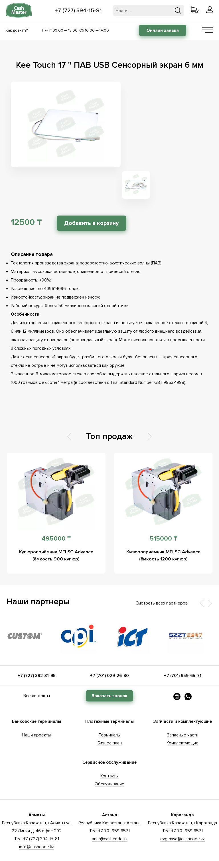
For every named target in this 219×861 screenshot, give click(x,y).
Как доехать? (17, 30)
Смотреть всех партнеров (161, 569)
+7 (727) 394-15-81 (79, 10)
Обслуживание (109, 750)
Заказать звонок (109, 662)
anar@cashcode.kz (109, 805)
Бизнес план (110, 709)
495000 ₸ (56, 505)
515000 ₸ (163, 505)
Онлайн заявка (163, 30)
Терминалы (110, 701)
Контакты (109, 742)
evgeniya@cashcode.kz (182, 805)
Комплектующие (182, 709)
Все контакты (36, 662)
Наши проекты (36, 701)
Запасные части (182, 701)
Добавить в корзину (94, 190)
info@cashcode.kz (36, 813)
